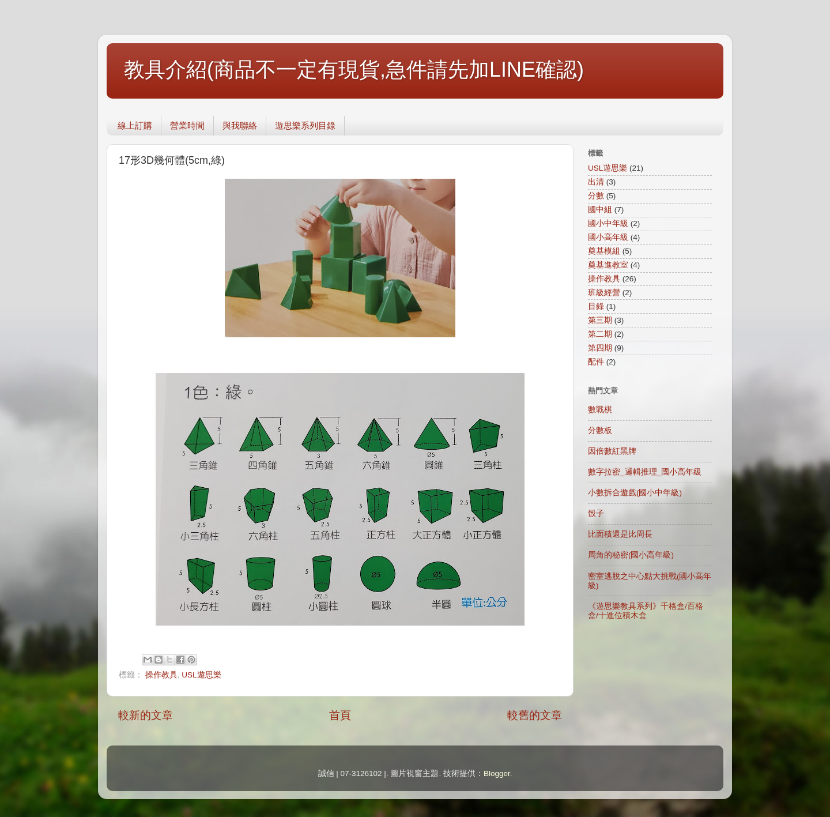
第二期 (600, 334)
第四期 (600, 348)
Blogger (497, 773)
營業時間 (187, 125)
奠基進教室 (608, 265)
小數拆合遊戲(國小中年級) (635, 492)
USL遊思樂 (201, 675)
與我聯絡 (239, 125)
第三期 (600, 320)
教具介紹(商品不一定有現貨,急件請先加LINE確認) (354, 69)
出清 (596, 182)
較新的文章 (145, 715)
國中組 (600, 209)
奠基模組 (604, 251)
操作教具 (161, 675)
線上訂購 (135, 125)
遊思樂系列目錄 (305, 125)
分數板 (600, 430)
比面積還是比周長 (620, 534)
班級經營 (604, 292)
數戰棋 (600, 409)
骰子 (596, 513)
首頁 (340, 715)
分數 (596, 195)
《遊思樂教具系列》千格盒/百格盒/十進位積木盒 (645, 611)
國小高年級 (608, 237)
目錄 (596, 306)
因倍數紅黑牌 (612, 451)
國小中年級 (608, 223)
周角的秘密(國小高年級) (631, 555)
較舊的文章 (534, 715)
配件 (596, 361)
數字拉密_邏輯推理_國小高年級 (644, 472)
